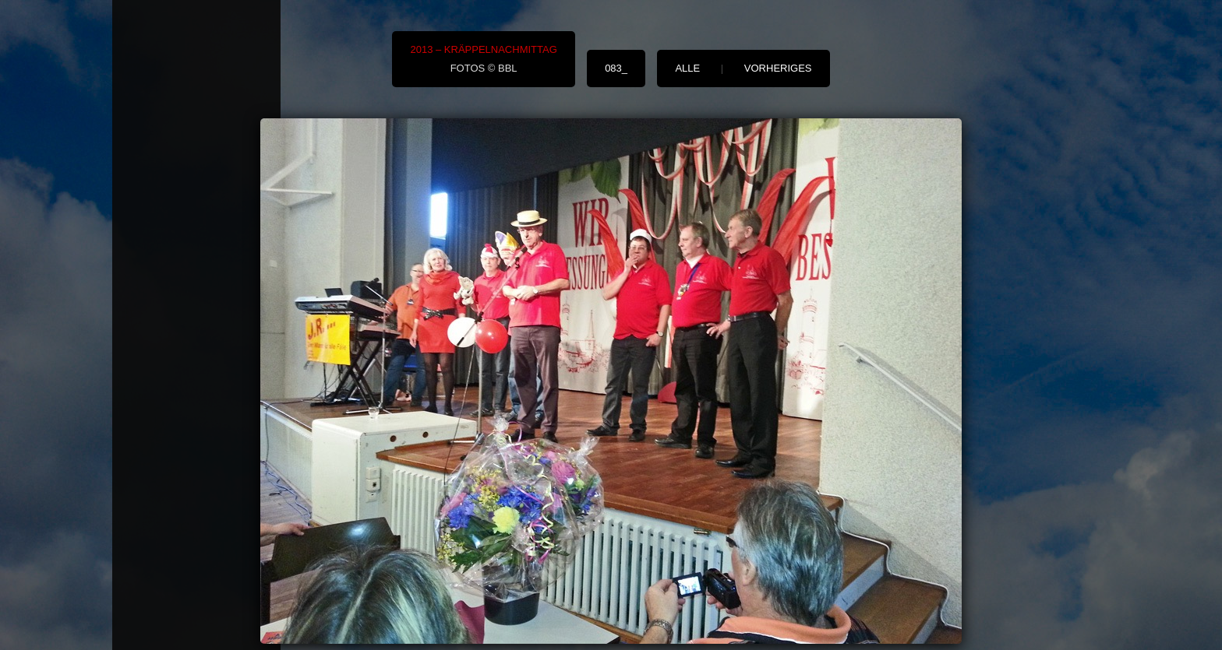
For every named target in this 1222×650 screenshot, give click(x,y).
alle (687, 68)
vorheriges (778, 68)
